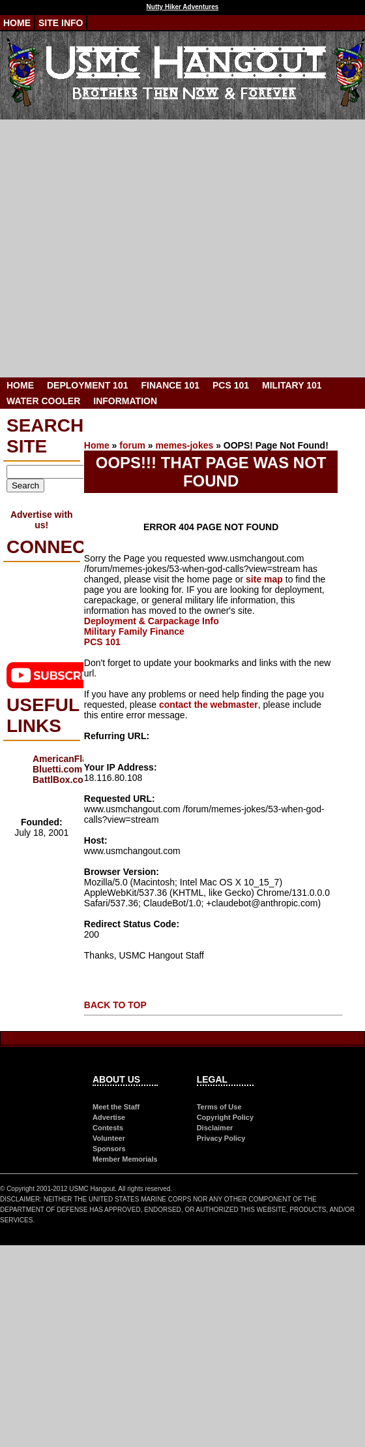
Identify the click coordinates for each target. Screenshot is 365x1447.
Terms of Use (219, 1107)
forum (132, 445)
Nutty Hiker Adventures (183, 6)
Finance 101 (170, 385)
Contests (108, 1128)
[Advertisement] (122, 248)
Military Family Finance (134, 631)
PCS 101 (230, 385)
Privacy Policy (221, 1138)
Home (17, 23)
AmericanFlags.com (76, 759)
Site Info (60, 23)
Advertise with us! (41, 519)
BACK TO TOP (115, 1005)
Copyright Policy (225, 1117)
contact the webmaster (208, 704)
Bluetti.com (57, 769)
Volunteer (109, 1138)
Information (125, 401)
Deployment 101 (87, 385)
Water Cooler (43, 401)
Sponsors (109, 1149)
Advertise (109, 1117)
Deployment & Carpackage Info (151, 621)
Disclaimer (215, 1128)
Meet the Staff (116, 1107)
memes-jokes (185, 445)
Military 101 (292, 385)
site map (264, 579)
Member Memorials (125, 1159)
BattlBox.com (62, 779)
